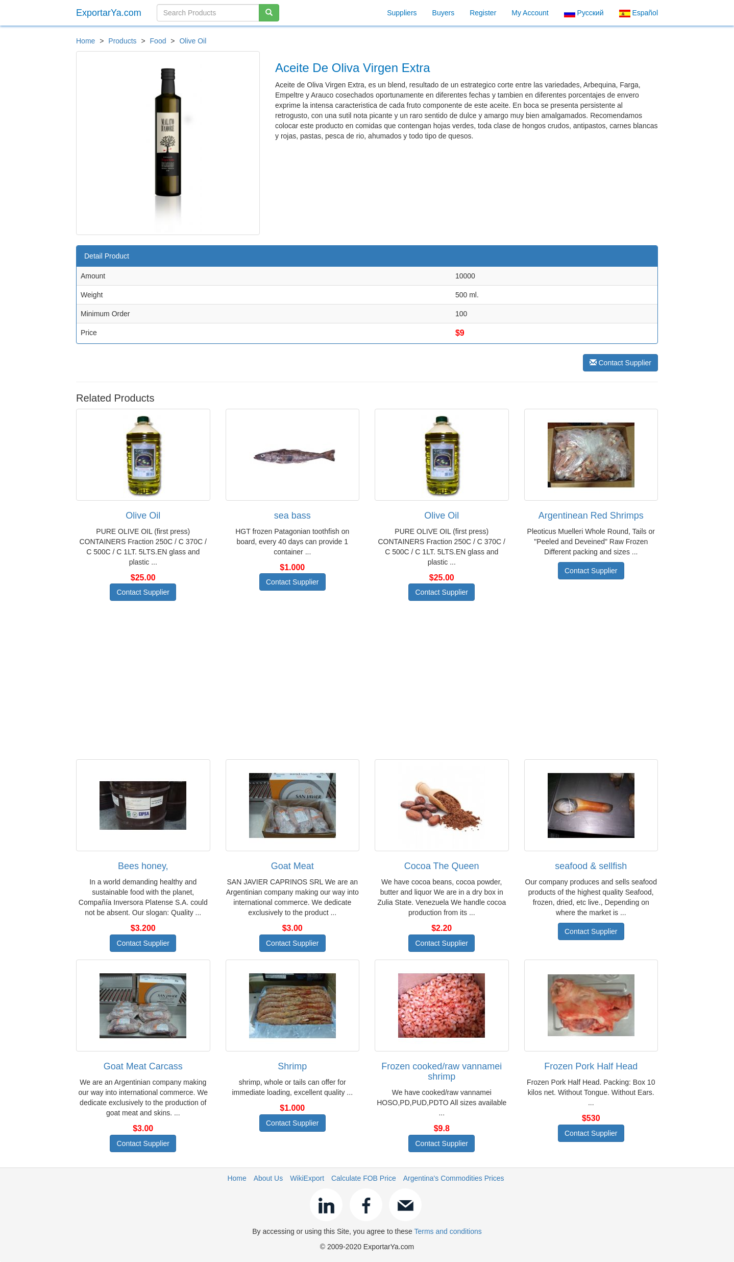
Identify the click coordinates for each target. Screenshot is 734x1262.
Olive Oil (192, 41)
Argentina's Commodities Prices (453, 1178)
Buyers (443, 13)
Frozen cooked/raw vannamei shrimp (441, 1071)
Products (122, 41)
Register (483, 13)
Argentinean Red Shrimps (591, 515)
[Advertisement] (367, 680)
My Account (529, 13)
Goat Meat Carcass (143, 1066)
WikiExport (307, 1178)
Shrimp (292, 1066)
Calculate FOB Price (363, 1178)
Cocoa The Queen (441, 866)
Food (158, 41)
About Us (268, 1178)
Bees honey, (143, 866)
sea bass (292, 515)
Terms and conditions (447, 1231)
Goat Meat (292, 866)
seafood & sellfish (591, 866)
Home (85, 41)
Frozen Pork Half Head (591, 1066)
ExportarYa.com (108, 13)
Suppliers (402, 13)
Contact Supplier (620, 363)
